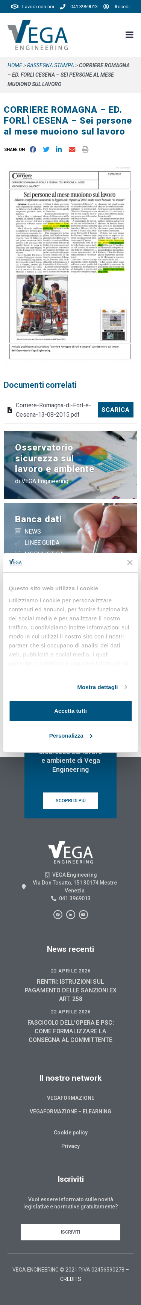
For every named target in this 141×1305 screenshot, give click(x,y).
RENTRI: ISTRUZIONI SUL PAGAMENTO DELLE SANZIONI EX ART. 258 (71, 990)
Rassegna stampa (50, 65)
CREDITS (70, 1279)
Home (15, 65)
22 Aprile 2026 (71, 971)
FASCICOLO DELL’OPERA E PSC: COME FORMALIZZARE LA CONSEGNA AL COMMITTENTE (70, 1031)
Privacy (70, 1146)
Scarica (116, 409)
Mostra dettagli (97, 687)
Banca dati (38, 519)
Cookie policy (71, 1133)
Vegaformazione (70, 1098)
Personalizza (70, 735)
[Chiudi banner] (129, 562)
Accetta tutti (70, 711)
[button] (16, 149)
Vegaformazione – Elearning (70, 1111)
